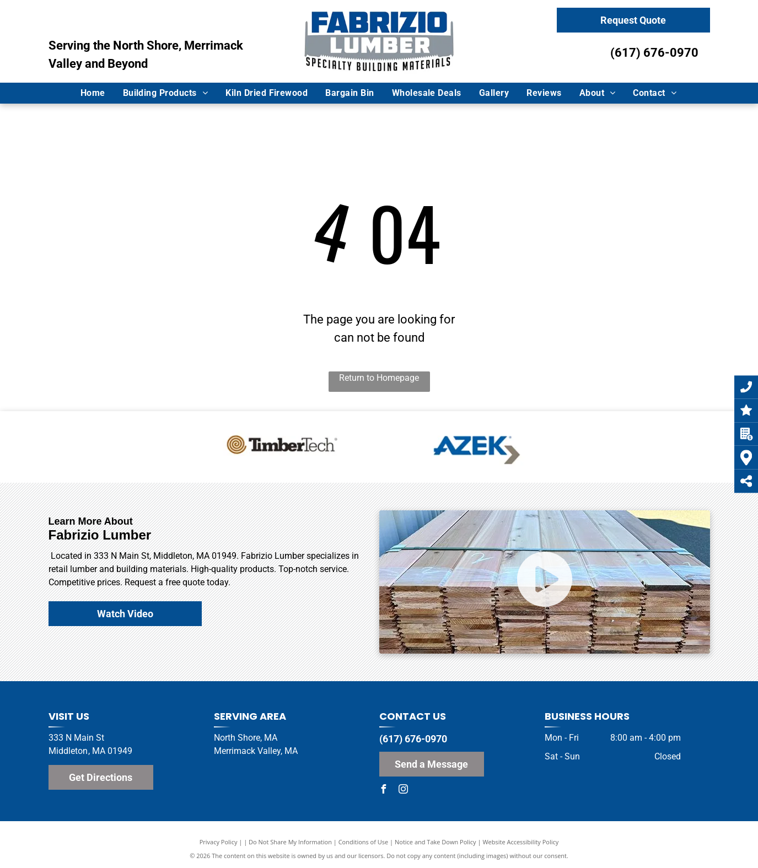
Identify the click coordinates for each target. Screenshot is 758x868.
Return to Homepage (379, 378)
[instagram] (403, 790)
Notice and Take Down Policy (435, 842)
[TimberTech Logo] (283, 447)
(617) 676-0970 (654, 53)
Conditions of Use (363, 842)
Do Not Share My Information (290, 842)
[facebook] (384, 790)
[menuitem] (93, 93)
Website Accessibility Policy (520, 842)
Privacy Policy (219, 842)
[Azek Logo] (475, 447)
